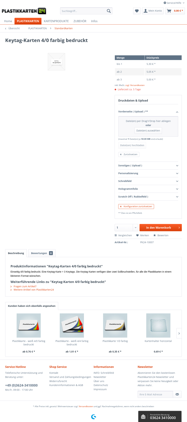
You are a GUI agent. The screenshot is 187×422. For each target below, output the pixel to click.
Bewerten (161, 235)
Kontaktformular (144, 416)
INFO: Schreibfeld (104, 372)
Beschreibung (16, 253)
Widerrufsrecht (58, 381)
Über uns (99, 381)
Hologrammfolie (148, 189)
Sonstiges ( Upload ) (148, 166)
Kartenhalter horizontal (158, 341)
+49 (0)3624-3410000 (21, 385)
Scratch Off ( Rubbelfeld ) (148, 197)
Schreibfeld (148, 181)
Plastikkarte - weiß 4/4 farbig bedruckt (71, 342)
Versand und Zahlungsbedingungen (70, 377)
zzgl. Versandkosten (135, 85)
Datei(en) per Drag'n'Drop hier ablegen (148, 126)
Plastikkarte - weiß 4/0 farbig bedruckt (28, 342)
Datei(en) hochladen (132, 145)
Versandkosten (86, 406)
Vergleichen (123, 235)
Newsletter (100, 377)
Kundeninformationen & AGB (66, 385)
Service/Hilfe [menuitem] (173, 2)
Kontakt (53, 372)
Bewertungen (42, 253)
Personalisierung (148, 173)
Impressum (100, 389)
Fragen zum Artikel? (23, 286)
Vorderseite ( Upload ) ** (148, 112)
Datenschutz (101, 385)
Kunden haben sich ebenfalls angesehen (31, 306)
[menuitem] (86, 10)
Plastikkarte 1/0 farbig (115, 341)
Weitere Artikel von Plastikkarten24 (32, 289)
